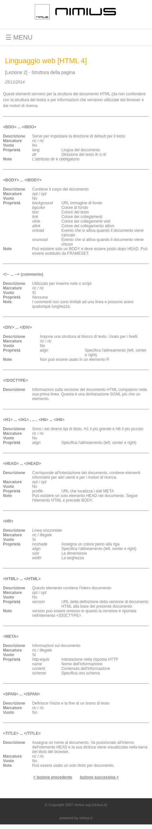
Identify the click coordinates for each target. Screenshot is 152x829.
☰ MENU (16, 37)
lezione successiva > (99, 777)
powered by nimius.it (76, 818)
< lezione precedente (52, 777)
